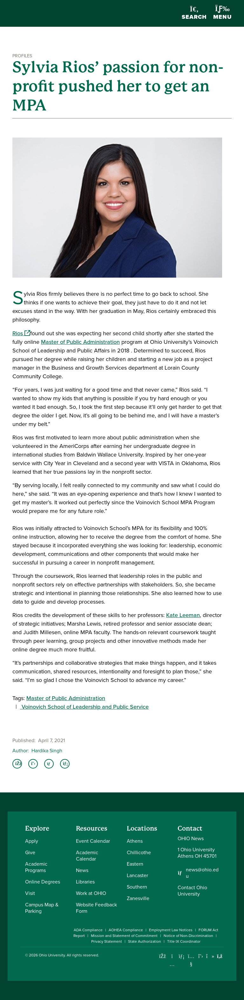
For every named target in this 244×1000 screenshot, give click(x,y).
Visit (30, 893)
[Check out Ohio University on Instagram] (172, 964)
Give (30, 852)
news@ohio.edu (202, 873)
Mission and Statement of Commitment (124, 936)
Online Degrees (42, 881)
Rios (21, 333)
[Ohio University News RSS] (220, 956)
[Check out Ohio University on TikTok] (210, 956)
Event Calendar (93, 841)
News (82, 870)
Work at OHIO (91, 893)
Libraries (85, 881)
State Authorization (144, 941)
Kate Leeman (183, 615)
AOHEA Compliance (126, 930)
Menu (222, 13)
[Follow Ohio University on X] (201, 956)
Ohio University (52, 955)
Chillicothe (139, 852)
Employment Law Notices (171, 930)
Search (194, 13)
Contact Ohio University (192, 890)
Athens (135, 841)
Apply (31, 841)
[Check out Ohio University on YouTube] (191, 960)
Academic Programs (36, 867)
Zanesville (138, 898)
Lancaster (137, 875)
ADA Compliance (88, 930)
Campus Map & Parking (41, 908)
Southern (137, 886)
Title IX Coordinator (183, 941)
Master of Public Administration (80, 342)
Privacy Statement (106, 941)
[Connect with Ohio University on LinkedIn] (182, 956)
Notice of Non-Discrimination (188, 936)
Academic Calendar (87, 855)
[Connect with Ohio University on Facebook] (162, 956)
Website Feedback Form (96, 908)
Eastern (135, 864)
